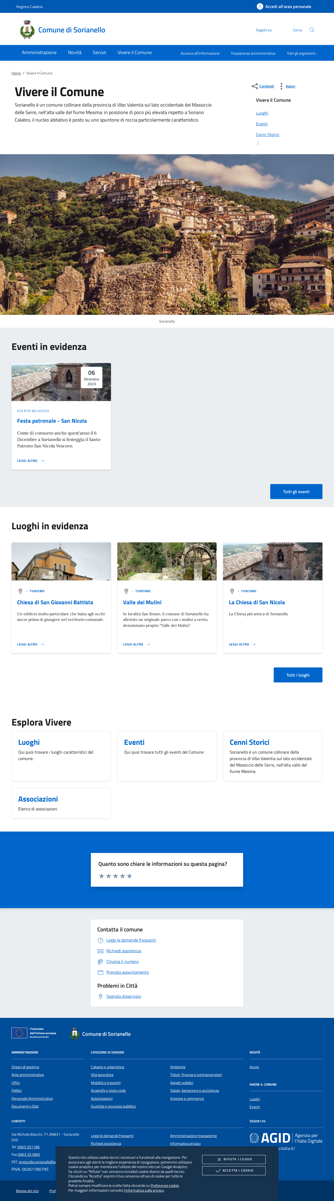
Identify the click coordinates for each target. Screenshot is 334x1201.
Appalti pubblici (181, 1083)
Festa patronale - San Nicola (52, 420)
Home (16, 73)
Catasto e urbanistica (107, 1067)
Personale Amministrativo (32, 1098)
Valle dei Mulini (142, 602)
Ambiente (177, 1067)
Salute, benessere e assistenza (194, 1090)
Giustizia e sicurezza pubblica (113, 1106)
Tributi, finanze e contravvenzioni (196, 1075)
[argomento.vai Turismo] (37, 591)
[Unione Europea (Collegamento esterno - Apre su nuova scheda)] (35, 1033)
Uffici (16, 1083)
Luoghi (255, 1099)
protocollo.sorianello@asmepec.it (45, 1162)
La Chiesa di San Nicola (257, 602)
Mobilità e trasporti (106, 1083)
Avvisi (254, 1067)
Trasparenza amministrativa (253, 53)
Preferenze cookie (165, 1185)
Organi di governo (25, 1067)
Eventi (255, 1107)
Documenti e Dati (25, 1106)
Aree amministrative (28, 1075)
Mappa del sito (27, 1191)
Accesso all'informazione (200, 53)
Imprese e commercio (187, 1098)
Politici (17, 1090)
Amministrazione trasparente (193, 1136)
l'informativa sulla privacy (144, 1190)
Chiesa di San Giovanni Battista (55, 602)
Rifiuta (234, 1159)
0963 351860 (29, 1154)
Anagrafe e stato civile (108, 1090)
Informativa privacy (185, 1143)
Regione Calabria (29, 6)
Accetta (234, 1170)
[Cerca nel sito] (312, 30)
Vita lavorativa (102, 1075)
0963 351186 (28, 1147)
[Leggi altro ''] (30, 644)
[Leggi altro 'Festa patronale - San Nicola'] (30, 461)
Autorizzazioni (102, 1098)
